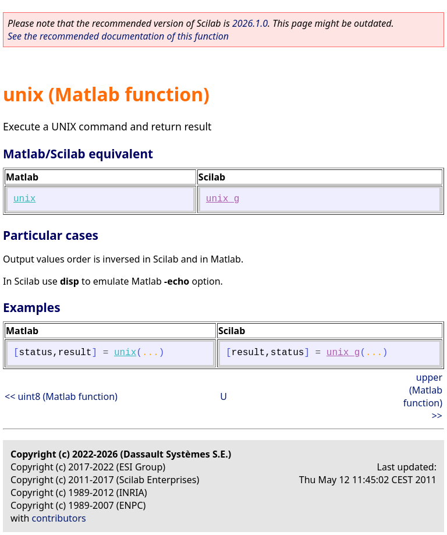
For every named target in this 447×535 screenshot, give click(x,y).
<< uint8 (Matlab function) (61, 396)
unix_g (223, 199)
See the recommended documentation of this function (118, 36)
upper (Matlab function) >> (422, 396)
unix (24, 199)
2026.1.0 (250, 23)
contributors (59, 518)
